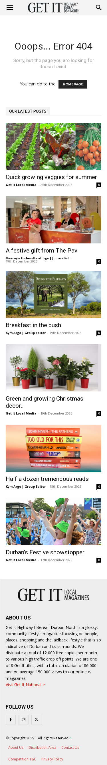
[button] (99, 7)
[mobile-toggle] (10, 7)
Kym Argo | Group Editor (26, 333)
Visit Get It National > (25, 684)
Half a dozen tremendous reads (47, 478)
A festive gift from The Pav (41, 250)
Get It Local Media (21, 184)
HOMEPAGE (73, 84)
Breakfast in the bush (33, 325)
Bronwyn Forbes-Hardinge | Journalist (37, 258)
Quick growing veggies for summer (51, 177)
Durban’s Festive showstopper (45, 552)
